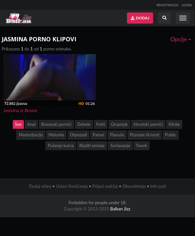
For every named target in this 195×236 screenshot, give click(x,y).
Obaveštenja (134, 186)
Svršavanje (120, 145)
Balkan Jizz (120, 208)
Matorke (56, 134)
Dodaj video (40, 186)
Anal (31, 124)
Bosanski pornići (56, 124)
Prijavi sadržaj (105, 186)
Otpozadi (78, 134)
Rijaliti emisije (92, 145)
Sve (18, 124)
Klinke (174, 124)
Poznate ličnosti (144, 134)
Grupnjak (119, 124)
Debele (84, 124)
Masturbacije (31, 134)
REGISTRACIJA (167, 5)
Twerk (141, 145)
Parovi (98, 134)
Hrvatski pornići (148, 124)
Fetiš (100, 124)
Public (170, 134)
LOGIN (187, 5)
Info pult (158, 186)
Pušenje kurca (61, 145)
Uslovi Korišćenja (72, 186)
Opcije (180, 39)
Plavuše (117, 134)
